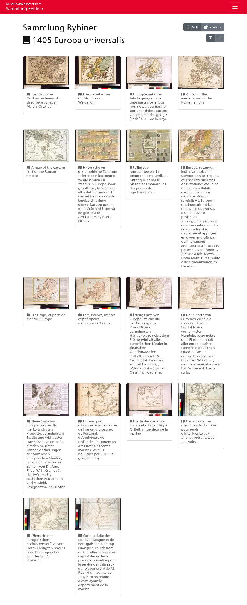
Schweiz (212, 27)
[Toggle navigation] (235, 6)
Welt (192, 27)
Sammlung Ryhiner (24, 6)
